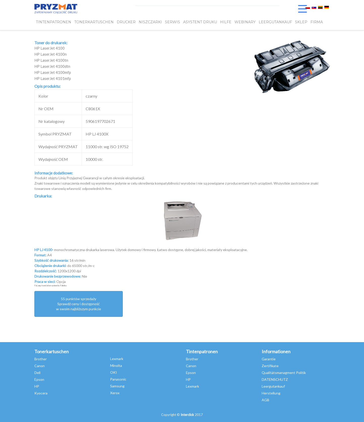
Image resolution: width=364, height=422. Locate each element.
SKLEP (301, 22)
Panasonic (118, 379)
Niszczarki (150, 22)
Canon (39, 366)
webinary (245, 22)
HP (36, 386)
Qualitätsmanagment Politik (284, 372)
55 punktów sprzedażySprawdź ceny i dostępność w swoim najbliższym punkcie (78, 304)
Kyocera (40, 393)
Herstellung (271, 393)
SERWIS (172, 22)
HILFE (225, 22)
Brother (40, 359)
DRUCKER (126, 22)
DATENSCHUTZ (275, 379)
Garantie (269, 359)
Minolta (116, 365)
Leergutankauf (273, 386)
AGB (265, 400)
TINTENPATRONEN (53, 22)
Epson (39, 379)
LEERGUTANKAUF (275, 22)
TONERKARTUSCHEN (94, 22)
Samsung (117, 386)
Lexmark (116, 359)
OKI (113, 372)
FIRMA (316, 22)
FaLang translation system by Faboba (50, 285)
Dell (37, 372)
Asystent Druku (200, 22)
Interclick (187, 415)
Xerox (114, 393)
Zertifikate (270, 366)
